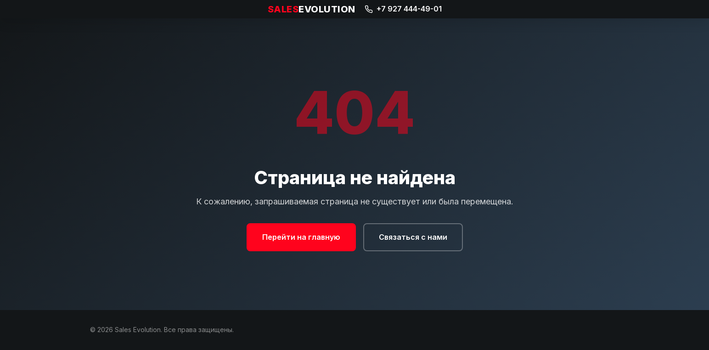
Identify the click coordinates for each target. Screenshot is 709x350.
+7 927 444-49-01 (403, 8)
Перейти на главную (301, 237)
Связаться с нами (413, 237)
